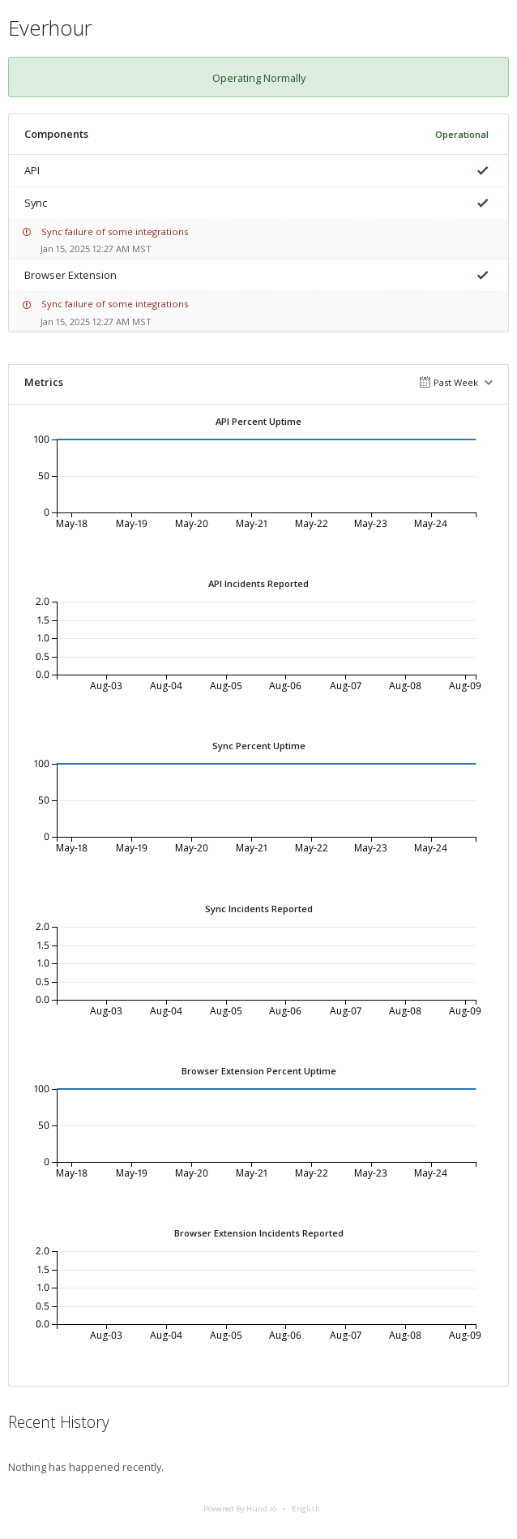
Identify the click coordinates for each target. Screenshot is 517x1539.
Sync (35, 202)
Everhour (50, 28)
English (306, 1508)
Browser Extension (70, 275)
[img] (480, 170)
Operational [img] (462, 134)
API (32, 170)
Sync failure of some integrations (114, 231)
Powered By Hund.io (239, 1508)
